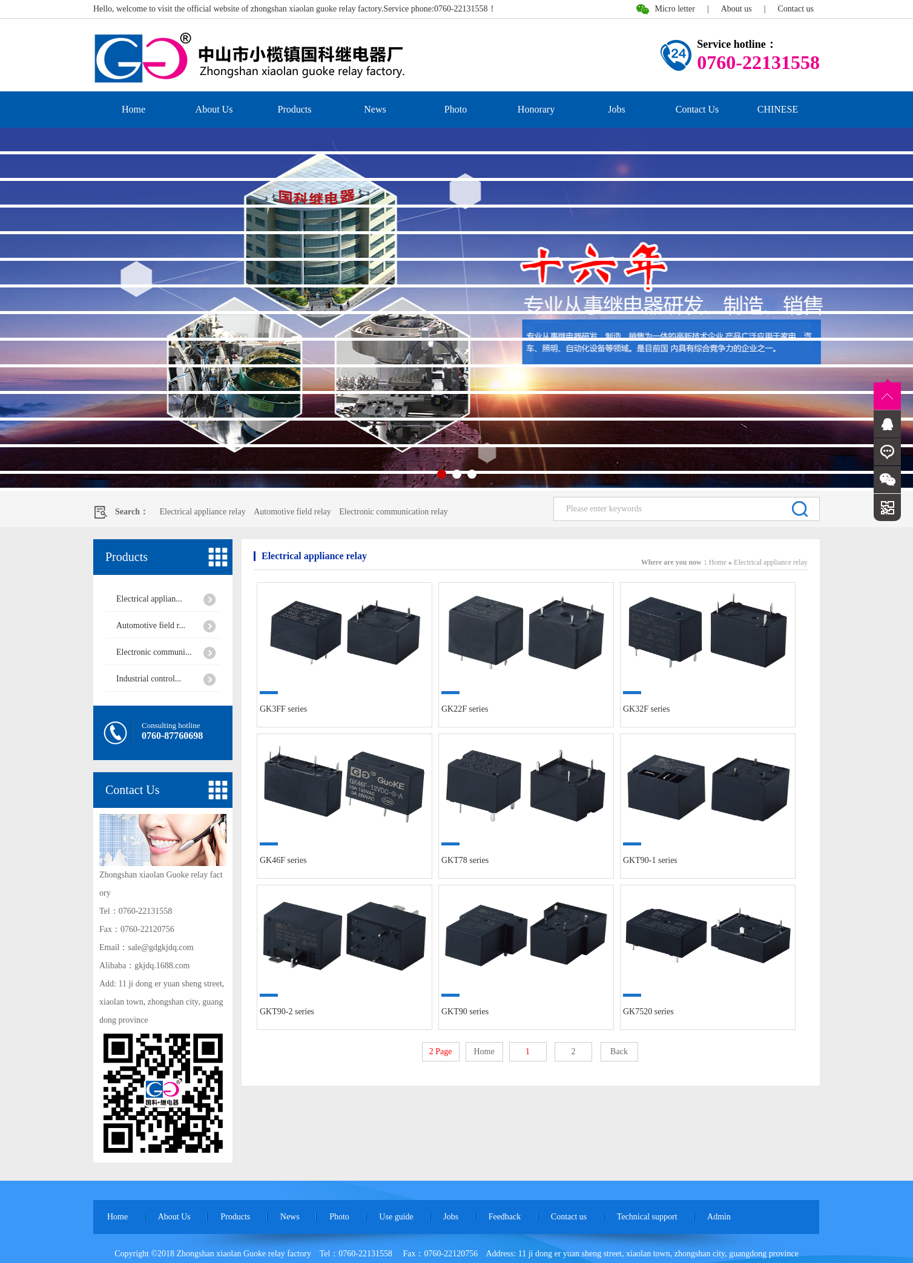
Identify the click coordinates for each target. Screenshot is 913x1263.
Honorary (536, 109)
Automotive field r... (150, 625)
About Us (214, 109)
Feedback (505, 1216)
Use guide (396, 1216)
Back (619, 1051)
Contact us (796, 8)
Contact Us (697, 109)
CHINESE (778, 109)
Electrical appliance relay (202, 511)
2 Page (440, 1051)
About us (736, 8)
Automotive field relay (292, 511)
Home (133, 109)
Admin (719, 1216)
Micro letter (674, 8)
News (375, 109)
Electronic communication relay (393, 511)
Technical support (647, 1216)
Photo (455, 109)
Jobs (616, 109)
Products (295, 109)
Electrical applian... (149, 598)
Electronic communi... (153, 652)
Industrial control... (148, 678)
